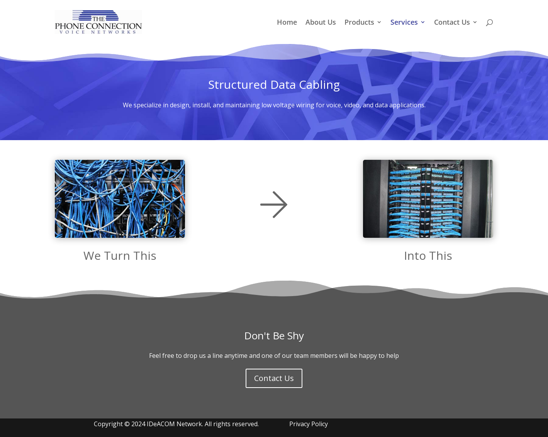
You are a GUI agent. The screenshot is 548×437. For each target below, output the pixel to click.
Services (404, 23)
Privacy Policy (308, 424)
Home (287, 23)
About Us (320, 23)
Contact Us (452, 23)
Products (359, 23)
